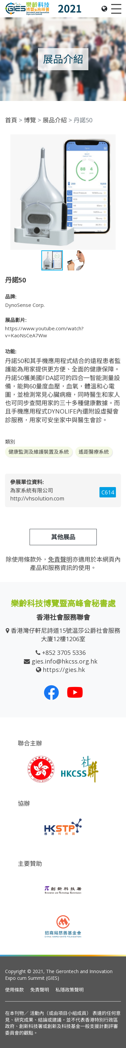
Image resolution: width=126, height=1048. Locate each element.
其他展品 (63, 537)
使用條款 (14, 989)
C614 (107, 492)
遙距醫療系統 (94, 451)
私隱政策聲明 (69, 989)
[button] (115, 140)
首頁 (11, 120)
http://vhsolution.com (37, 498)
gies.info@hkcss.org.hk (64, 661)
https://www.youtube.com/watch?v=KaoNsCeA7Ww (44, 332)
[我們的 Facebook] (51, 692)
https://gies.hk (64, 670)
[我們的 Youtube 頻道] (75, 692)
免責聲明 (39, 989)
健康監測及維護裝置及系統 (38, 451)
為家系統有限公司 (31, 490)
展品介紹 (55, 120)
